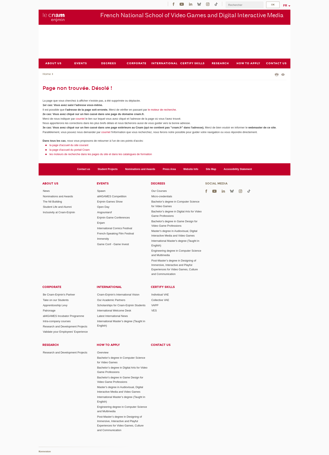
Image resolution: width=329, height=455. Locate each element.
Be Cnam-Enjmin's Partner (59, 294)
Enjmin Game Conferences (113, 217)
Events (103, 183)
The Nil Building (52, 201)
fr (285, 5)
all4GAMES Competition (112, 196)
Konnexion (45, 451)
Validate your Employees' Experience (65, 331)
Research (50, 344)
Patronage (49, 310)
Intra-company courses (56, 321)
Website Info (190, 169)
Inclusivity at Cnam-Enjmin (59, 212)
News (46, 190)
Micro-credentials (161, 196)
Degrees (158, 183)
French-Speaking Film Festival (115, 233)
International (109, 287)
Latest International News (112, 315)
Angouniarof (104, 212)
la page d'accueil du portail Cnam (70, 149)
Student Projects (108, 169)
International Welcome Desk (114, 310)
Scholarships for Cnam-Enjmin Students (121, 305)
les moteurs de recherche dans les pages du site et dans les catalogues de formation (101, 154)
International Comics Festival (114, 228)
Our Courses (159, 190)
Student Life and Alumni (57, 206)
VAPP (154, 305)
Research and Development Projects (65, 326)
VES (154, 310)
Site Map (211, 169)
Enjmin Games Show (110, 201)
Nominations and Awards (140, 169)
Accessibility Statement (238, 169)
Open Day (103, 206)
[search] (244, 4)
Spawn (101, 190)
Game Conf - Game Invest (113, 244)
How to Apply (108, 344)
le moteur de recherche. (162, 109)
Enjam (101, 222)
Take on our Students (56, 299)
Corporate (51, 287)
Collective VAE (160, 299)
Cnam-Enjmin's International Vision (118, 294)
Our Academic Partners (111, 299)
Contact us (83, 169)
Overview (102, 352)
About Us (50, 183)
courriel (80, 118)
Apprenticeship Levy (55, 305)
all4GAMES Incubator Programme (63, 315)
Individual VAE (160, 294)
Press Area (169, 169)
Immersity (103, 238)
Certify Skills (163, 287)
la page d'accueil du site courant (69, 145)
